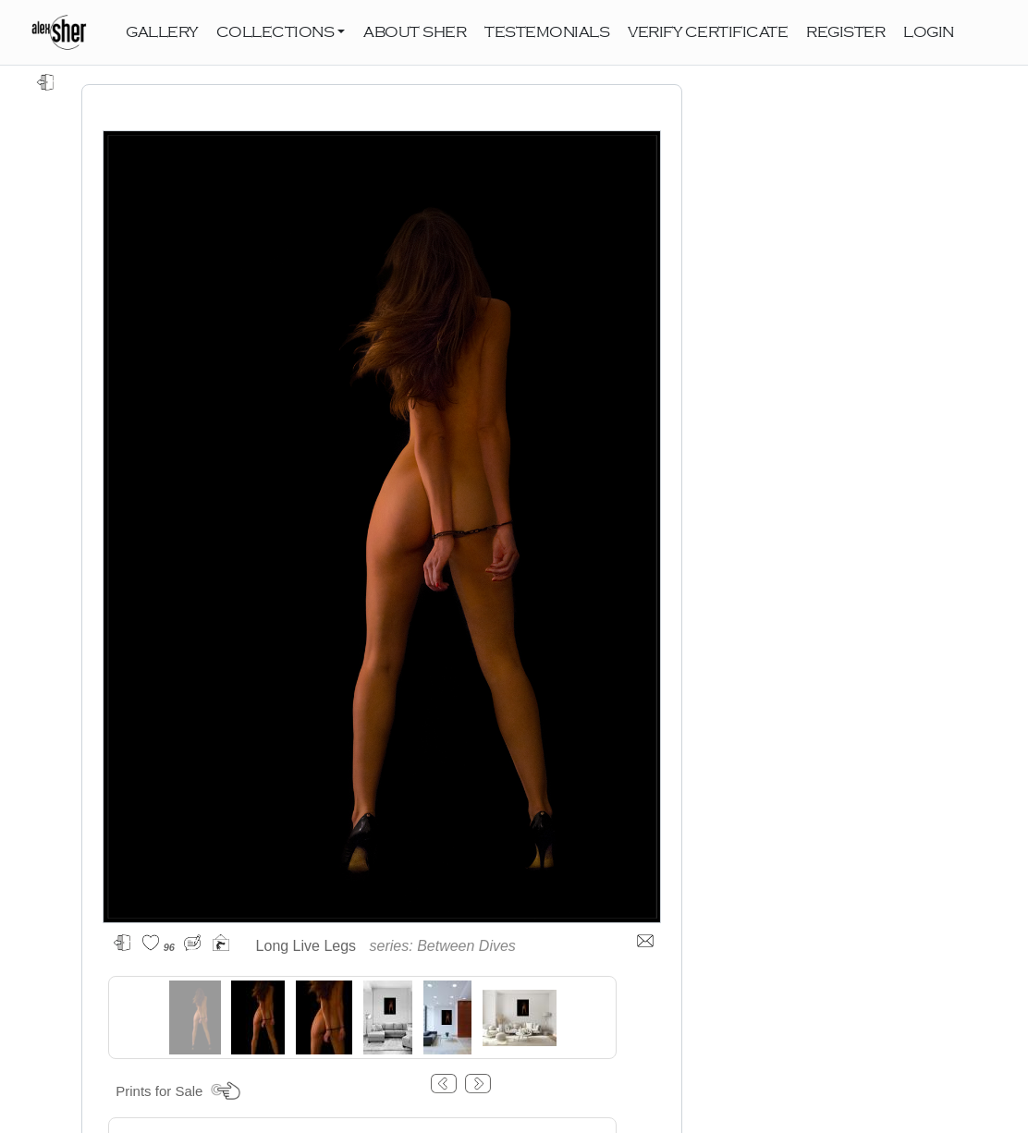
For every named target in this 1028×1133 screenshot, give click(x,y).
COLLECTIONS (275, 32)
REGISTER (845, 32)
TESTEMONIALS (546, 32)
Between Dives (466, 946)
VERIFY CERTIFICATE (708, 32)
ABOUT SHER (414, 32)
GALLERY (162, 32)
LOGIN (928, 32)
